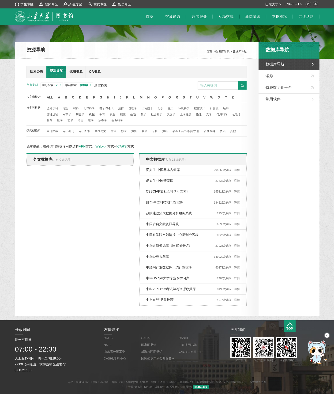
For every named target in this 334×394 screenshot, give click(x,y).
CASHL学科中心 (115, 358)
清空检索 (100, 85)
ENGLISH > (293, 4)
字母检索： (51, 85)
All (50, 97)
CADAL (146, 338)
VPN (82, 146)
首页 (209, 51)
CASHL (184, 338)
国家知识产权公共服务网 (158, 358)
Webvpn (101, 146)
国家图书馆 (148, 345)
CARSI (122, 146)
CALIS (108, 338)
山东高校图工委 (114, 351)
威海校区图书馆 (151, 351)
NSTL (108, 345)
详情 (237, 170)
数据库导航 (222, 51)
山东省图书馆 (188, 345)
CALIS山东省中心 (191, 351)
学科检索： (78, 85)
